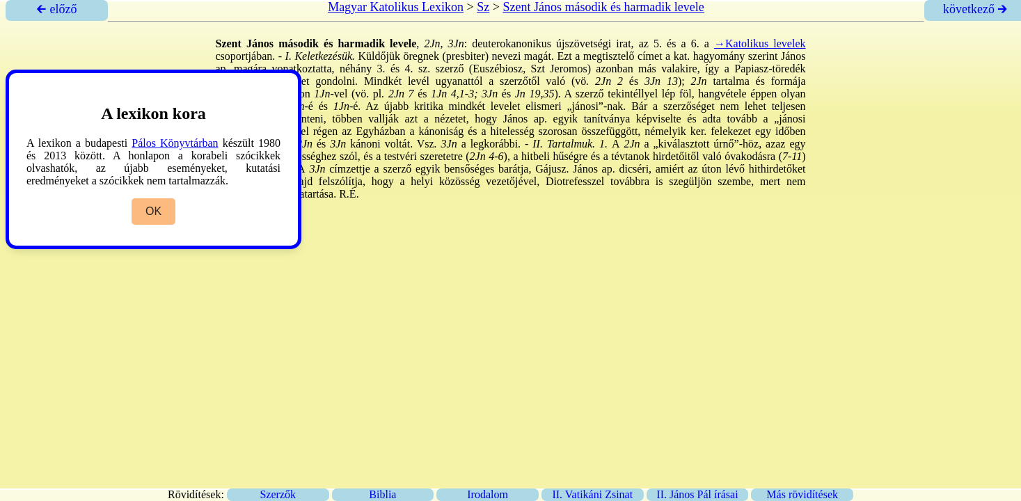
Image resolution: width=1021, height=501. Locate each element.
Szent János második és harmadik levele (603, 7)
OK (153, 211)
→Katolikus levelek (760, 43)
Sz (483, 7)
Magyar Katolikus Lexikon (396, 7)
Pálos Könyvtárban (175, 143)
